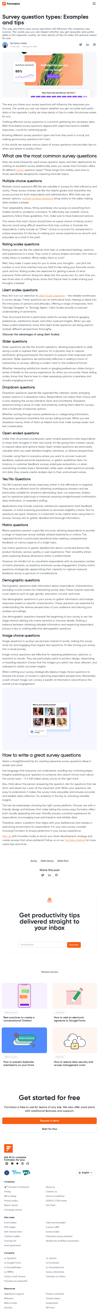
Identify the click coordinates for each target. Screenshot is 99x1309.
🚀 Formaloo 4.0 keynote (16, 1187)
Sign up (6, 836)
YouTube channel (75, 840)
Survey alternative (55, 1272)
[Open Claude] (12, 1163)
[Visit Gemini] (17, 1163)
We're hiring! (10, 1196)
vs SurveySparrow (55, 1267)
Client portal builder (56, 1223)
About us (50, 1187)
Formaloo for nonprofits (16, 1281)
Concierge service (13, 1210)
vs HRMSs (9, 1272)
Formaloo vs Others (55, 1277)
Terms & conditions (55, 1196)
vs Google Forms (12, 1263)
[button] (94, 3)
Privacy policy (11, 1201)
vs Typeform (10, 1258)
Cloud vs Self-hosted (14, 1277)
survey (20, 170)
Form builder (10, 1223)
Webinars (9, 1298)
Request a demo (49, 1120)
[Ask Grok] (27, 1163)
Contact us (51, 1192)
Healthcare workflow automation (62, 1241)
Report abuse (11, 1205)
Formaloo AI (10, 1241)
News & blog (10, 1303)
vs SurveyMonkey (12, 1267)
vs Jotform (51, 1258)
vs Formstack (52, 1263)
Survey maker (52, 1232)
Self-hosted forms (13, 1232)
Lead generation (12, 1245)
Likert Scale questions (52, 296)
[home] (13, 3)
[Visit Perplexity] (22, 1163)
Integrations (52, 1303)
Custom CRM (52, 1227)
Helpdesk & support (14, 1294)
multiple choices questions (37, 198)
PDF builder (10, 1227)
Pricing (7, 1192)
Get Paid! (50, 1205)
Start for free (49, 1129)
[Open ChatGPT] (6, 1163)
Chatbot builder (12, 1236)
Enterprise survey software (59, 1236)
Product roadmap (55, 1294)
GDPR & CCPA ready (56, 1201)
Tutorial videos (53, 1298)
